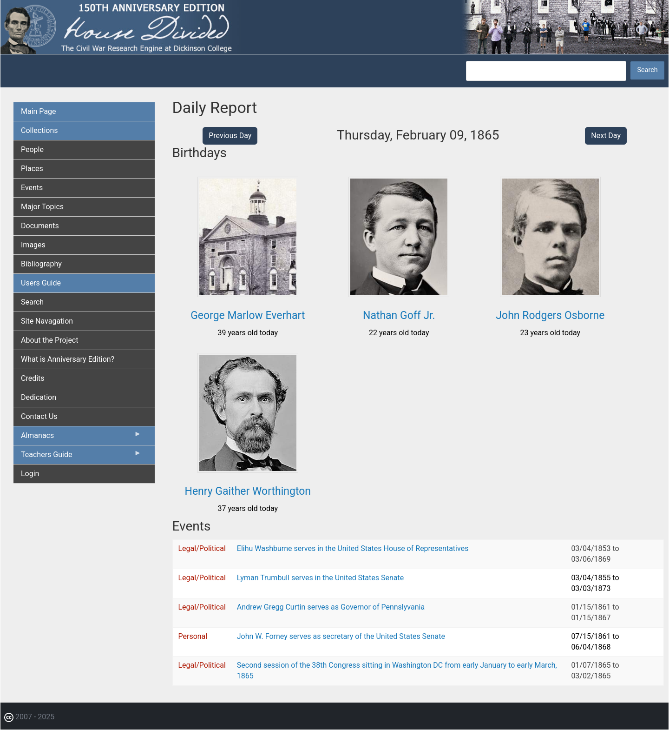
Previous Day (230, 135)
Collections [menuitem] (39, 130)
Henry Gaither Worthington (247, 491)
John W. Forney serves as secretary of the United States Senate (341, 636)
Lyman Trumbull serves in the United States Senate (320, 577)
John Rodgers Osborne (550, 315)
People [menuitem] (32, 149)
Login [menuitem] (30, 473)
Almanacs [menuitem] (81, 437)
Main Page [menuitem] (38, 111)
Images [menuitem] (33, 244)
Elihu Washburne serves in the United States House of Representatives (353, 548)
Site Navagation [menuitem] (47, 321)
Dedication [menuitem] (38, 397)
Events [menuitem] (32, 187)
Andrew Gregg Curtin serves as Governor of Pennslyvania (331, 607)
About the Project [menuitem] (49, 340)
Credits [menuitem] (33, 378)
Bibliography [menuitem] (41, 263)
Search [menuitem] (32, 302)
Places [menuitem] (32, 168)
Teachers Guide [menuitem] (81, 456)
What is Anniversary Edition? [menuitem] (67, 359)
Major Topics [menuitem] (42, 206)
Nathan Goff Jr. (399, 315)
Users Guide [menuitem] (41, 283)
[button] (247, 293)
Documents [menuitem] (40, 225)
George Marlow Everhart (247, 315)
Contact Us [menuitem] (39, 416)
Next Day (606, 135)
